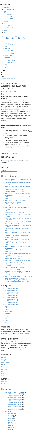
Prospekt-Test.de (13, 38)
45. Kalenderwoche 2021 (11, 292)
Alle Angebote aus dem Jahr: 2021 (14, 392)
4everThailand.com (9, 9)
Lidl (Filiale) (10, 25)
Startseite (6, 7)
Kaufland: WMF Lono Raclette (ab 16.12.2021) (17, 271)
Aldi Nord (9, 14)
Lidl (4, 23)
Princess (15, 153)
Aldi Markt (6, 13)
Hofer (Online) (5, 362)
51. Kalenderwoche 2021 (11, 302)
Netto (5, 29)
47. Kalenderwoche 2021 (11, 295)
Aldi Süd (9, 16)
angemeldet (10, 160)
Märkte (7, 411)
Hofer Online (7, 20)
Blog (5, 11)
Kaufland (6, 21)
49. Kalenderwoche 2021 (11, 299)
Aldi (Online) (4, 361)
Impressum (4, 381)
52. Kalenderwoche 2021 (11, 304)
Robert (4, 93)
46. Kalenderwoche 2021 (8, 78)
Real (5, 32)
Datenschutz (4, 383)
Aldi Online (10, 18)
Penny (5, 30)
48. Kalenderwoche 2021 (11, 297)
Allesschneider (9, 153)
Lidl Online (10, 27)
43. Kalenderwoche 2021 (11, 288)
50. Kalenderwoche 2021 (11, 301)
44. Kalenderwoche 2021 (11, 290)
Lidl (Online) (4, 369)
